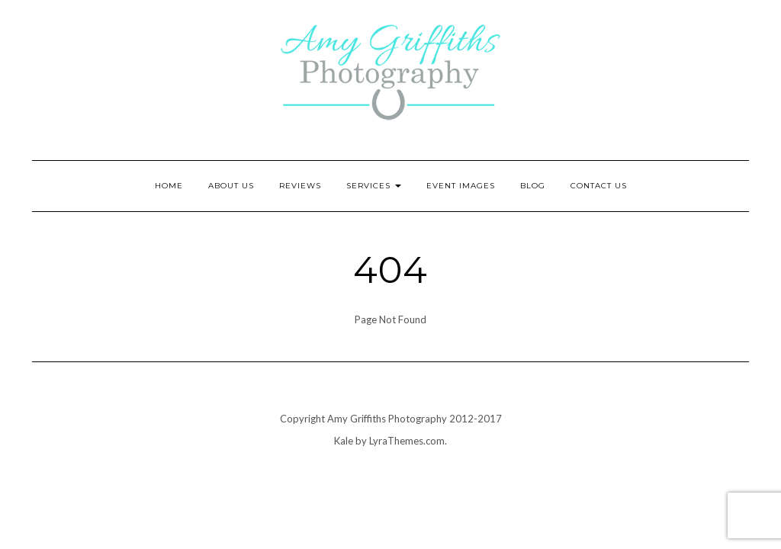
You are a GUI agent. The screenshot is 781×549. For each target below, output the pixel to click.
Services (373, 186)
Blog (532, 186)
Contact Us (598, 186)
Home (169, 186)
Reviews (300, 186)
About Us (231, 186)
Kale (343, 441)
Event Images (460, 186)
